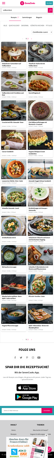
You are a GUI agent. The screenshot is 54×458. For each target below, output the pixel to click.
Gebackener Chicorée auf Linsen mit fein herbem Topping (39, 239)
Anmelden (47, 410)
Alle (5, 26)
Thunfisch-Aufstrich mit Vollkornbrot (37, 65)
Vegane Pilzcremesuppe (10, 326)
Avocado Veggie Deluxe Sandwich (40, 181)
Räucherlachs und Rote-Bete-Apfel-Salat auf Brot (12, 297)
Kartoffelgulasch (34, 93)
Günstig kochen (37, 26)
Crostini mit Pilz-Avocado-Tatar (13, 122)
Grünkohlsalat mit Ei (9, 238)
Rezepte (13, 434)
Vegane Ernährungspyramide (40, 434)
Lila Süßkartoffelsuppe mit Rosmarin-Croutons (38, 123)
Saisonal (25, 26)
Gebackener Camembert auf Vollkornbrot (11, 65)
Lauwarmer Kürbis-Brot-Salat (12, 181)
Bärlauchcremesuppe (9, 267)
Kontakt (49, 455)
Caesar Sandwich (7, 152)
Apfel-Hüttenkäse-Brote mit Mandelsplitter (39, 327)
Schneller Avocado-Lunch (10, 208)
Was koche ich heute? (40, 430)
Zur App (49, 3)
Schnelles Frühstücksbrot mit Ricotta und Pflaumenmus (38, 268)
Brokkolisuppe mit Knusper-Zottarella (38, 209)
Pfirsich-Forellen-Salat (37, 296)
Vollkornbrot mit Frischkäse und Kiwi (13, 94)
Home (13, 430)
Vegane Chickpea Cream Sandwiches (37, 153)
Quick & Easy (14, 26)
